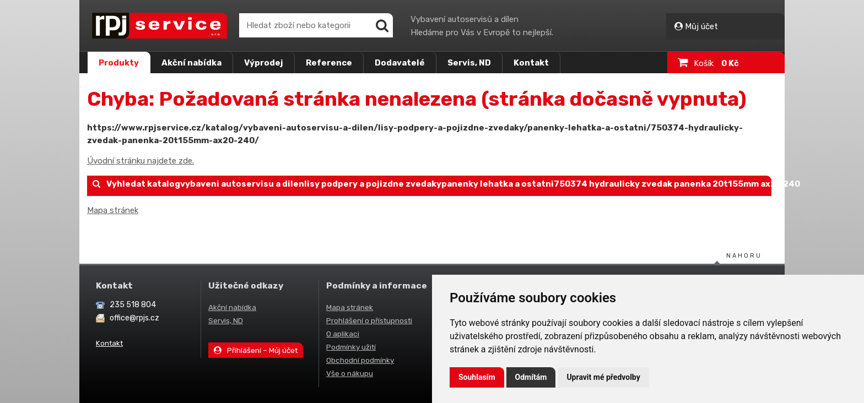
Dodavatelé (400, 63)
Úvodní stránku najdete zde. (140, 161)
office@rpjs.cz (134, 318)
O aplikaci (342, 333)
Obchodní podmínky (360, 360)
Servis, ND (469, 63)
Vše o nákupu (349, 373)
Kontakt (531, 63)
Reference (329, 63)
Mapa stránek (112, 210)
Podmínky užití (351, 346)
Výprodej (263, 63)
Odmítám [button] (531, 377)
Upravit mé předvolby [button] (603, 377)
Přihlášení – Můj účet (256, 350)
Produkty (119, 63)
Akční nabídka (191, 63)
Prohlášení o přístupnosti (369, 320)
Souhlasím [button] (476, 377)
